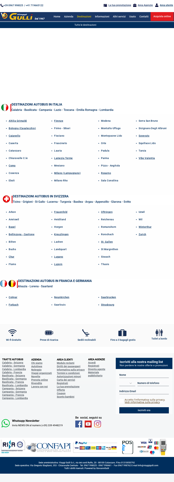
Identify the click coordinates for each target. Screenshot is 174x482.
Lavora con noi (39, 386)
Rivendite (36, 383)
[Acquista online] (162, 16)
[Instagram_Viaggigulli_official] (97, 424)
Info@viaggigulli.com (148, 465)
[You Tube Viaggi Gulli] (88, 424)
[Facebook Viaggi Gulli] (78, 424)
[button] (102, 16)
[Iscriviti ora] (144, 410)
